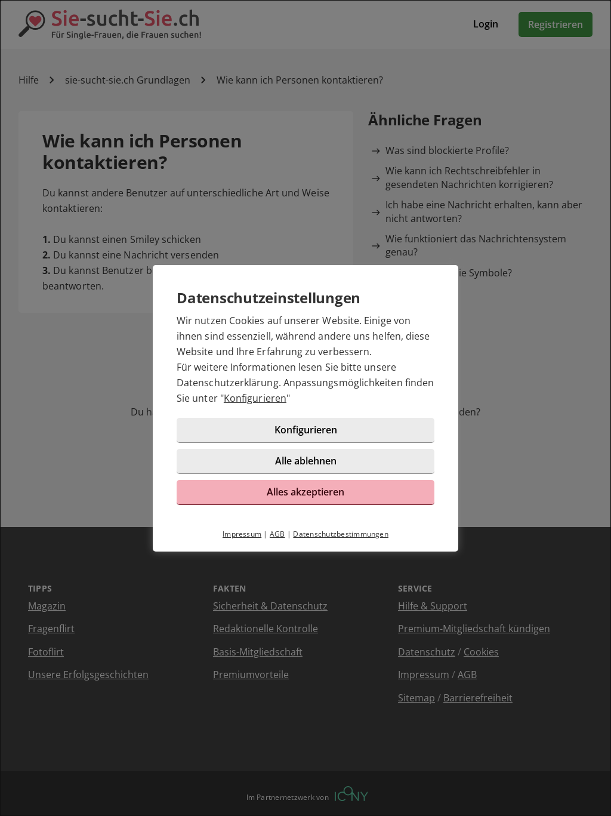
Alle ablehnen (306, 460)
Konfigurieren (255, 398)
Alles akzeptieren (305, 491)
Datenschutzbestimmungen (340, 534)
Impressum (242, 534)
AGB (277, 534)
